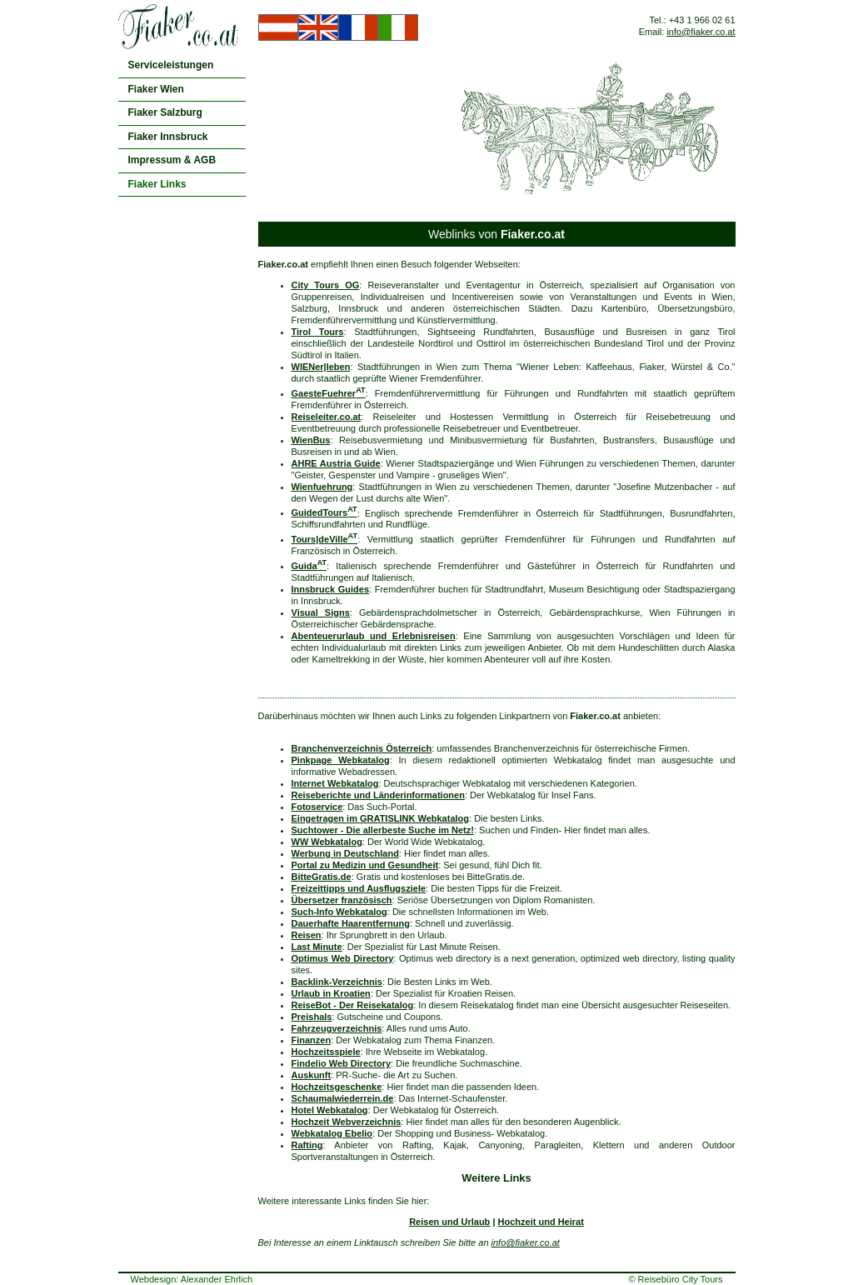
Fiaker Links (157, 184)
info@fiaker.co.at (700, 32)
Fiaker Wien (156, 89)
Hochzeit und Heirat (541, 1222)
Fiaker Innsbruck (168, 136)
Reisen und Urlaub (449, 1222)
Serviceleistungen (171, 65)
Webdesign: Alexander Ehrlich (192, 1279)
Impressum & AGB (172, 160)
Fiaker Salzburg (165, 112)
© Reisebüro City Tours (675, 1279)
